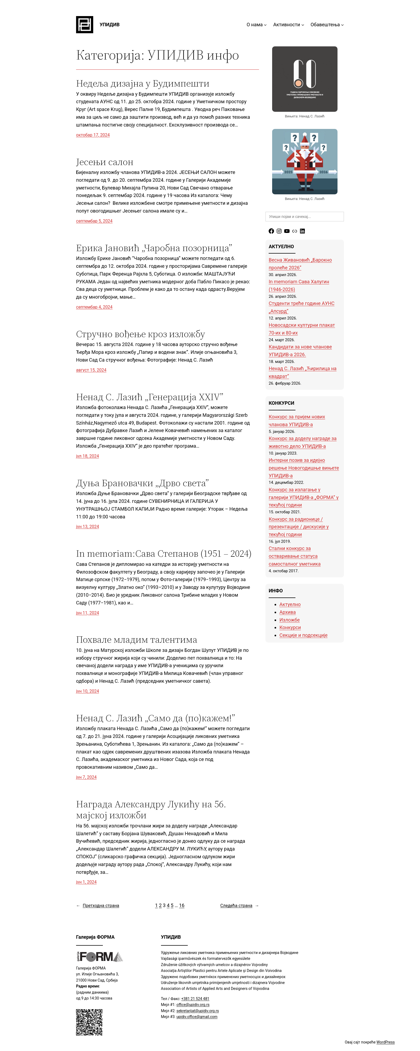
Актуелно (290, 604)
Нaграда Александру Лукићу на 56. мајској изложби (151, 810)
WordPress (386, 1042)
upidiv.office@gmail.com (197, 1017)
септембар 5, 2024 (94, 221)
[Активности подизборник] (302, 24)
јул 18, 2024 (87, 456)
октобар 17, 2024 (93, 135)
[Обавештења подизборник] (342, 24)
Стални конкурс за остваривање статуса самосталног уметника (295, 556)
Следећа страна (239, 905)
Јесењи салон (104, 161)
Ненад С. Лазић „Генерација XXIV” (149, 396)
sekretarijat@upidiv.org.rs (198, 1011)
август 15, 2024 (91, 370)
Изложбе (289, 620)
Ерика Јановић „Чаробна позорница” (154, 247)
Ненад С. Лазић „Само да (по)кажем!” (155, 717)
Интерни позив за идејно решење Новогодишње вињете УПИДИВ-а (304, 467)
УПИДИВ (109, 24)
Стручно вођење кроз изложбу (140, 333)
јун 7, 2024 (86, 777)
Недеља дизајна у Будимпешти (142, 83)
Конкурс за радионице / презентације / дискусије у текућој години (299, 526)
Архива (287, 612)
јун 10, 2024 (87, 691)
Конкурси (290, 627)
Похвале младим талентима (136, 639)
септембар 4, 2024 (94, 307)
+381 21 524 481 (195, 999)
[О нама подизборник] (265, 24)
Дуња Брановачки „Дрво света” (142, 482)
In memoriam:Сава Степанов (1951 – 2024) (164, 553)
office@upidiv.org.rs (193, 1004)
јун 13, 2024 (87, 526)
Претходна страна (97, 905)
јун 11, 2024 (87, 612)
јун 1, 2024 (86, 882)
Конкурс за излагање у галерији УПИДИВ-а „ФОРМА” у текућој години (304, 497)
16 (181, 905)
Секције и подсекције (303, 635)
